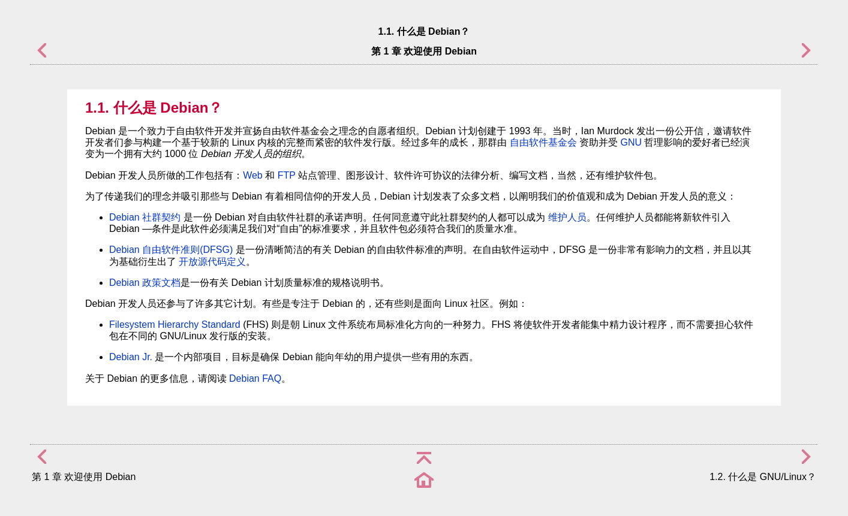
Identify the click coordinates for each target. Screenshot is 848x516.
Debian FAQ (255, 378)
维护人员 (567, 217)
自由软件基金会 (543, 142)
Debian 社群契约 (145, 217)
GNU (631, 142)
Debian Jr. (130, 357)
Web (253, 175)
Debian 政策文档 (145, 282)
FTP (287, 175)
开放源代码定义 (212, 262)
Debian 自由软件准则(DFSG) (171, 250)
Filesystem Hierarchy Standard (174, 324)
